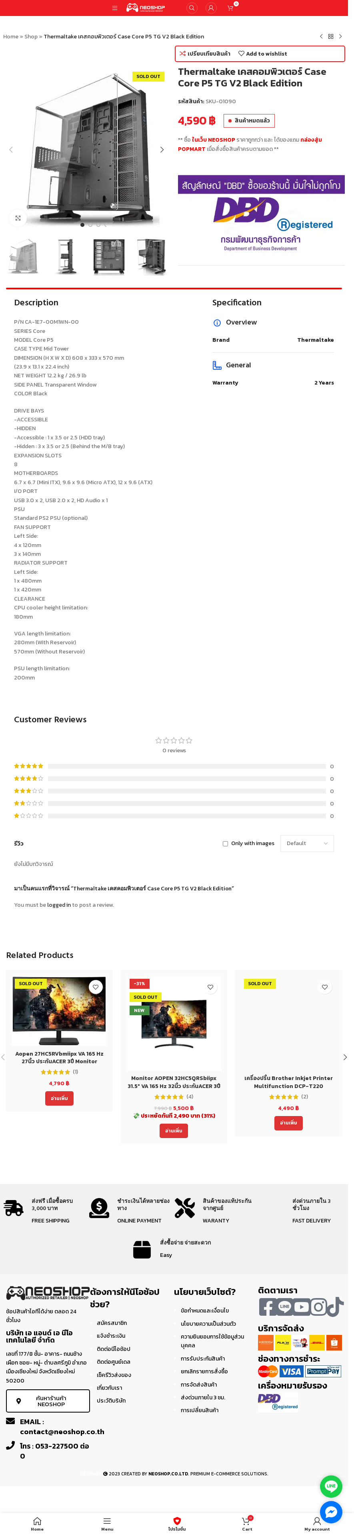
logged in (59, 905)
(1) (75, 1072)
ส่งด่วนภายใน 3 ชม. (203, 1397)
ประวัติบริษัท (111, 1401)
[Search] (192, 8)
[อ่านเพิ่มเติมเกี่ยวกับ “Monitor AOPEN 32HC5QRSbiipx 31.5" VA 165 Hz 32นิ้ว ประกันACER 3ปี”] (174, 1131)
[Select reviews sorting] (307, 843)
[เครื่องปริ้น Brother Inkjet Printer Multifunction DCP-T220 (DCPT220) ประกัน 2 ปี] (288, 1023)
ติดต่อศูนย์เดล (113, 1362)
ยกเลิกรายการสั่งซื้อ (204, 1371)
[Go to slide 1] (82, 225)
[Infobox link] (46, 1212)
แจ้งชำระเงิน (111, 1336)
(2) (304, 1097)
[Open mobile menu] (115, 8)
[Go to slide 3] (98, 225)
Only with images (252, 843)
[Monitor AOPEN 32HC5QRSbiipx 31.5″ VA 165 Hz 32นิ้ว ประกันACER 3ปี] (174, 1023)
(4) (189, 1097)
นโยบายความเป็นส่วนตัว (208, 1324)
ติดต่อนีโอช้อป (113, 1349)
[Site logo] (146, 7)
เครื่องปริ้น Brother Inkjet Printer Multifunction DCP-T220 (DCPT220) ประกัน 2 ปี (288, 1086)
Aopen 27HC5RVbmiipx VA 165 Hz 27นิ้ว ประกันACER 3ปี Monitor (59, 1058)
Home (10, 36)
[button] (11, 150)
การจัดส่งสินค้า (199, 1385)
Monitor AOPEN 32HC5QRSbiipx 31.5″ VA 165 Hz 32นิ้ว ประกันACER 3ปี (174, 1082)
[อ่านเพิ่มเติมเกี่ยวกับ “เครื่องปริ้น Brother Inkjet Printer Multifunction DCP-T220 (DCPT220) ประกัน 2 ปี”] (288, 1123)
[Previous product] (321, 37)
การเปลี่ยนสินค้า (199, 1410)
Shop (31, 36)
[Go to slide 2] (90, 225)
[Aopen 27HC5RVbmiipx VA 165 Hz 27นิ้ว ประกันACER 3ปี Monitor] (59, 1011)
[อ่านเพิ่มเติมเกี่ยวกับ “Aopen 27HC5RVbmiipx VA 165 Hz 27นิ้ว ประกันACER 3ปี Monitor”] (59, 1098)
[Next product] (340, 37)
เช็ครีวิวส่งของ (114, 1375)
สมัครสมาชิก (112, 1323)
